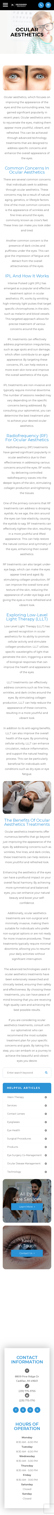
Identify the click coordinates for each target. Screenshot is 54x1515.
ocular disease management (24, 1163)
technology (14, 1171)
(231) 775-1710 (27, 1400)
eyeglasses (13, 1122)
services (12, 1105)
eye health (13, 1130)
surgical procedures (19, 1138)
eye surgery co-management (24, 1155)
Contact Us (25, 1253)
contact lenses (16, 1113)
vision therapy (15, 1097)
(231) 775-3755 (27, 1391)
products (12, 1147)
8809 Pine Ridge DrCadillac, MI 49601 (27, 1378)
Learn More (26, 1206)
